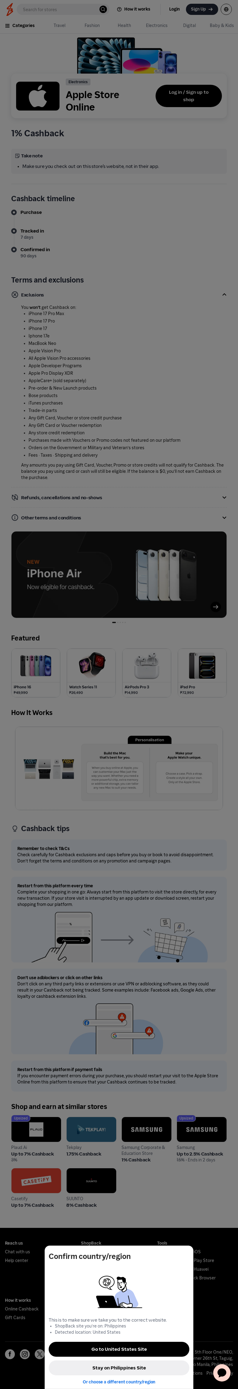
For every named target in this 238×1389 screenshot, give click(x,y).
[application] (222, 1373)
